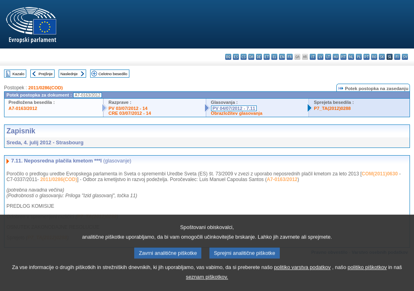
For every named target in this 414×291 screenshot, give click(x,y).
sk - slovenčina (382, 57)
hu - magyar (336, 57)
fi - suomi (397, 57)
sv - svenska (405, 57)
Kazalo (18, 74)
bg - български (228, 57)
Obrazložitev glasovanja (236, 113)
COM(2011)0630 (380, 174)
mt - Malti (343, 57)
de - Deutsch (259, 57)
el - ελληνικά (274, 57)
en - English (282, 57)
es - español (236, 57)
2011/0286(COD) (45, 87)
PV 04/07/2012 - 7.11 (234, 108)
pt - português (366, 57)
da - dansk (251, 57)
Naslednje (69, 74)
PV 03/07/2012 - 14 (127, 108)
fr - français (290, 57)
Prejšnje (45, 74)
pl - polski (359, 57)
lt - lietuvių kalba (328, 57)
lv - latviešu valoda (320, 57)
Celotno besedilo (112, 74)
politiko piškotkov (367, 277)
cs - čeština (244, 57)
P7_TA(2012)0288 (332, 108)
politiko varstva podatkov (302, 277)
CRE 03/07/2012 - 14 (129, 113)
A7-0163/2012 (22, 108)
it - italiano (313, 57)
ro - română (374, 57)
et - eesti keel (267, 57)
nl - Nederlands (351, 57)
